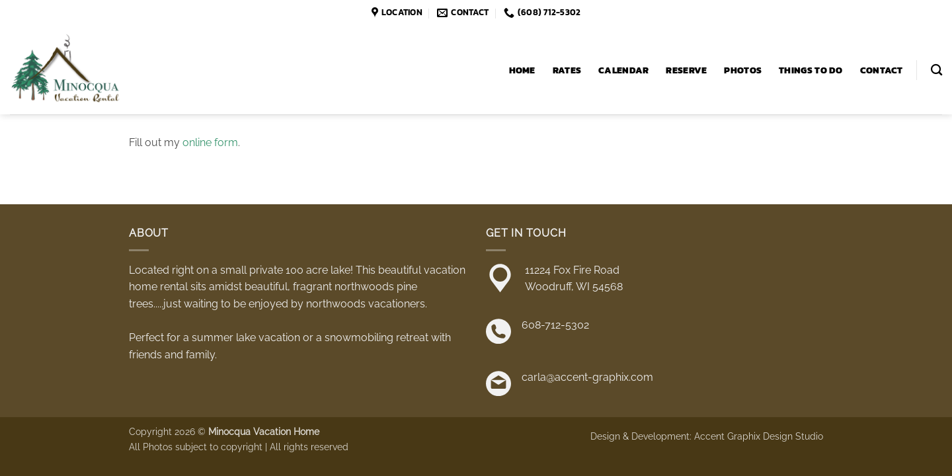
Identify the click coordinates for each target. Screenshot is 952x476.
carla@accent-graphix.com (587, 377)
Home (522, 70)
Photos (743, 70)
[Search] (936, 70)
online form (210, 142)
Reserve (686, 70)
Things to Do (810, 70)
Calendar (623, 70)
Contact (881, 70)
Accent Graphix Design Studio (758, 436)
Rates (567, 70)
